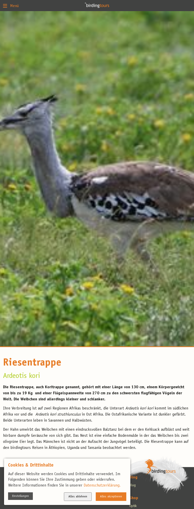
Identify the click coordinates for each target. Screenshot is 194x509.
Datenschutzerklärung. (102, 485)
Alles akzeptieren (111, 496)
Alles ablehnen (77, 496)
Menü (11, 6)
